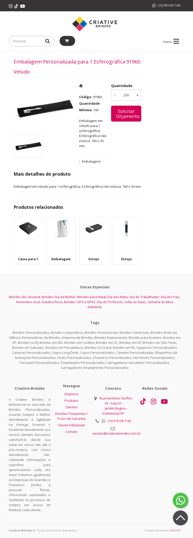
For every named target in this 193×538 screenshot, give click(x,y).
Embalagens (91, 161)
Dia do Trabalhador (144, 297)
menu (172, 41)
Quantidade (121, 85)
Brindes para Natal (91, 297)
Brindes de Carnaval (24, 297)
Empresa (71, 394)
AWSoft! (175, 530)
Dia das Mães (117, 297)
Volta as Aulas (135, 302)
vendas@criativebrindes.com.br (116, 433)
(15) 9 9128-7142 (119, 421)
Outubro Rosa (52, 302)
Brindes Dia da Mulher (59, 297)
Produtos (71, 400)
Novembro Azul (28, 302)
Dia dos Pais (170, 297)
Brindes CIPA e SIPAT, (80, 302)
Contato (71, 431)
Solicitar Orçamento (127, 113)
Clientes (71, 407)
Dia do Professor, (110, 302)
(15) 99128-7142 (166, 5)
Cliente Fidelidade (71, 425)
